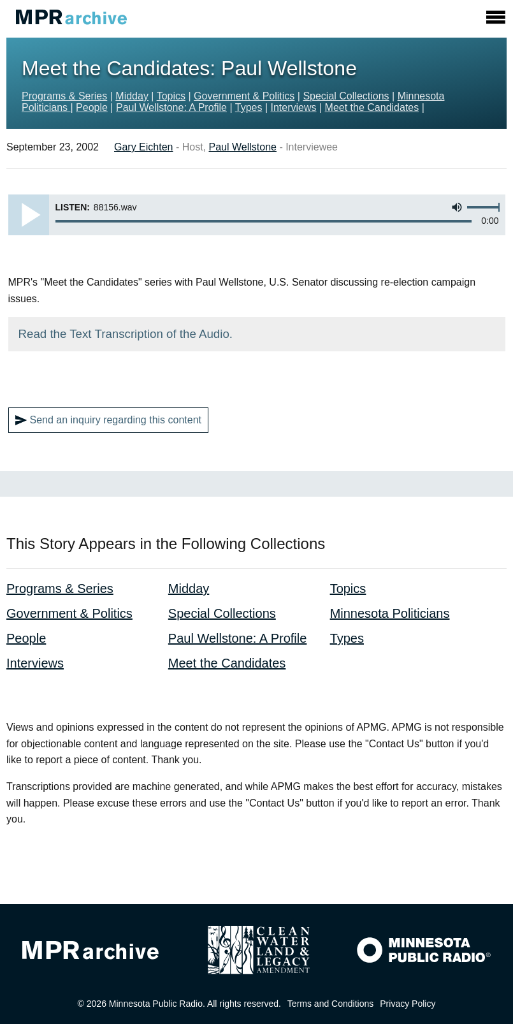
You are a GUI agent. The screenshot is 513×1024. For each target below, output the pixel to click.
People (92, 107)
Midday (131, 96)
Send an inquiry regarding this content (108, 420)
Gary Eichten (143, 147)
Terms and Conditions (330, 1003)
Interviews (294, 107)
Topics (171, 96)
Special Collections (346, 96)
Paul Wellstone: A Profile (171, 107)
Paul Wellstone (243, 147)
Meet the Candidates (372, 107)
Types (249, 107)
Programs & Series (64, 96)
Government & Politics (244, 96)
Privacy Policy (407, 1003)
